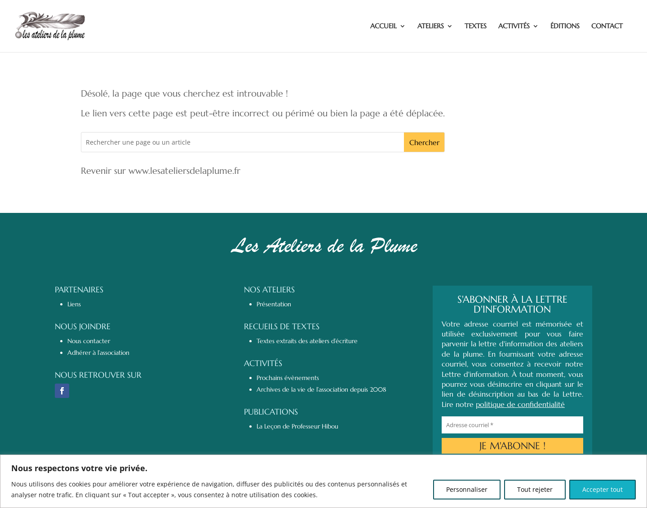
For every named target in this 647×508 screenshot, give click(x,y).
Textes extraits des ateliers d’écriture (307, 341)
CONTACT (607, 26)
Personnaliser (466, 489)
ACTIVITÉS (514, 26)
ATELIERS (430, 26)
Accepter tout (602, 489)
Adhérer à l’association (98, 353)
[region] (323, 481)
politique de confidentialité (520, 404)
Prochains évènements (288, 378)
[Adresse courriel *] (512, 424)
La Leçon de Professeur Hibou (297, 426)
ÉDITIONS (565, 26)
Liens (74, 304)
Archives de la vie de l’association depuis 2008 (321, 389)
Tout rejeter (535, 489)
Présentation (274, 304)
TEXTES (476, 26)
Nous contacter (88, 341)
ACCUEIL (383, 26)
